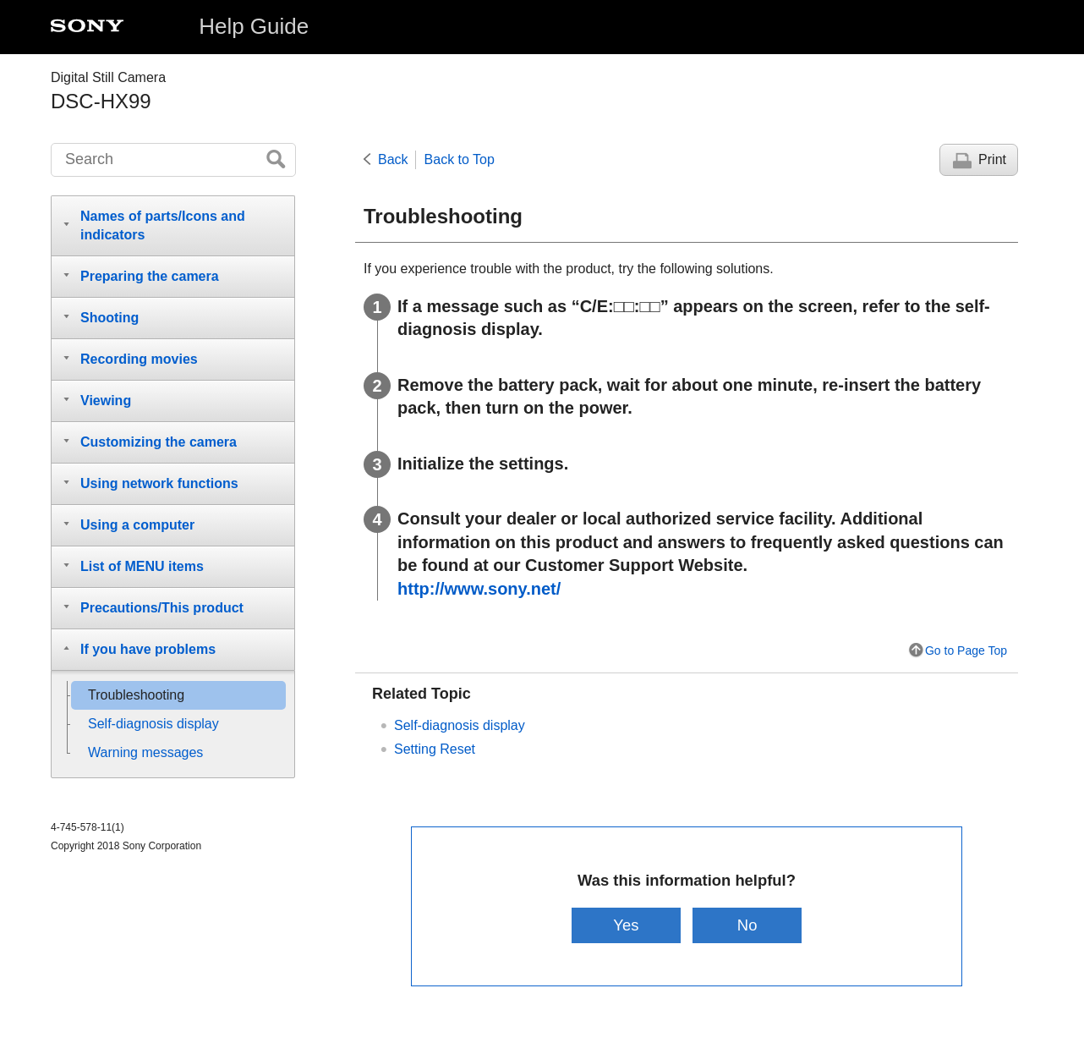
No (747, 925)
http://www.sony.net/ (479, 588)
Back (393, 159)
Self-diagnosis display (459, 725)
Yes (625, 925)
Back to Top (459, 159)
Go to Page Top (966, 650)
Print (992, 159)
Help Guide (254, 26)
